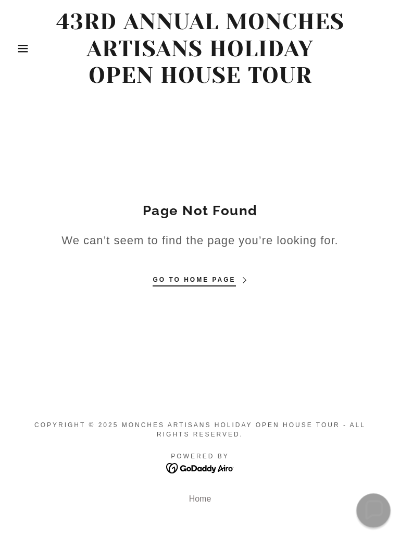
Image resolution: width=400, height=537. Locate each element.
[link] (200, 80)
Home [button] (200, 498)
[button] (20, 48)
